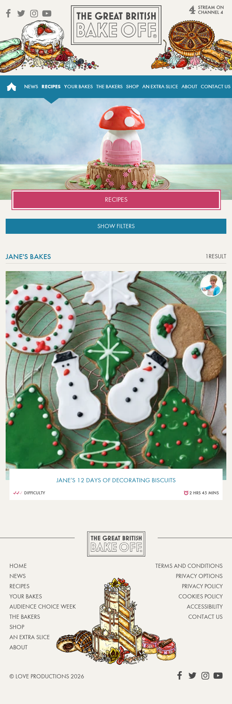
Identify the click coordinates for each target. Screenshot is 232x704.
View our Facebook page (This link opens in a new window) (8, 13)
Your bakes (25, 596)
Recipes (51, 86)
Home (11, 86)
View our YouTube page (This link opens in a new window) (46, 13)
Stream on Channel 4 (194, 13)
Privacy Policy (202, 586)
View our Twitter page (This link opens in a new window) (21, 13)
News (31, 86)
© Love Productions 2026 (46, 676)
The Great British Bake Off (116, 25)
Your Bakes (78, 86)
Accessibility (205, 606)
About (189, 86)
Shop (132, 86)
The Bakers (109, 86)
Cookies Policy (200, 596)
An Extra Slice (160, 86)
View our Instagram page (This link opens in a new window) (33, 13)
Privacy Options (199, 576)
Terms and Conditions (189, 565)
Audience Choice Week (42, 606)
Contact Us (215, 86)
